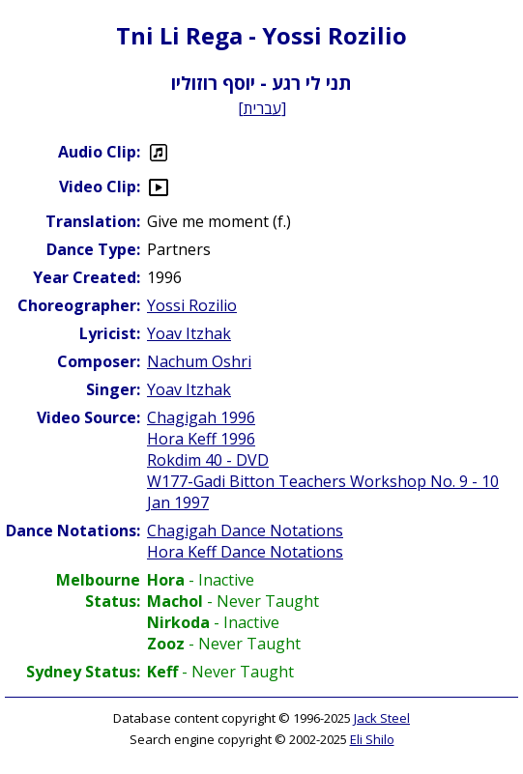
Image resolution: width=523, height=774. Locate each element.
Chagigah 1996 (201, 417)
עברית (262, 108)
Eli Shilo (372, 739)
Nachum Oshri (199, 361)
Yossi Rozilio (192, 305)
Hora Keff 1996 (201, 438)
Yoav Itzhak (189, 333)
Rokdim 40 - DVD (208, 460)
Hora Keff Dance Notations (245, 551)
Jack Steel (382, 718)
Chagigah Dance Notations (245, 530)
